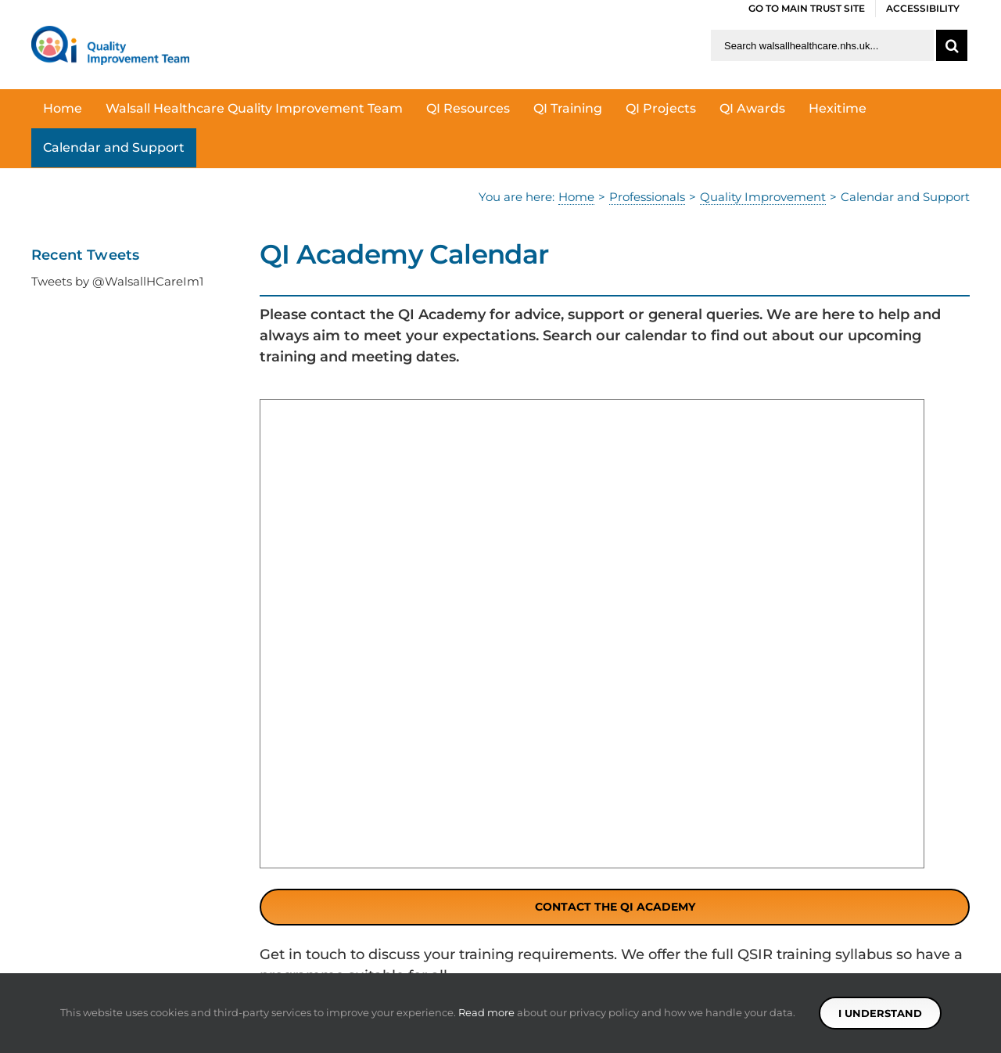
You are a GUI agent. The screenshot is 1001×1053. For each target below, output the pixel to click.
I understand (880, 1013)
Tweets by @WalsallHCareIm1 (117, 281)
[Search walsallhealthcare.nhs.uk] (822, 45)
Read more (486, 1012)
